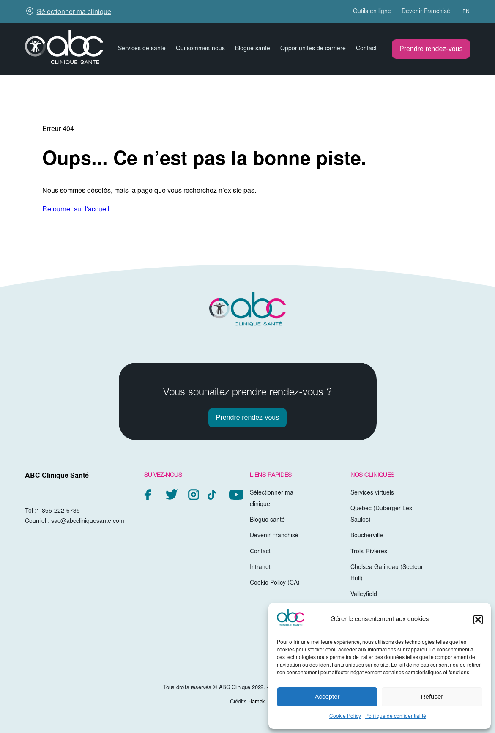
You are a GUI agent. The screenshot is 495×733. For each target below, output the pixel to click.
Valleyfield (363, 595)
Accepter (327, 696)
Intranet (260, 568)
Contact (366, 49)
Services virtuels (372, 493)
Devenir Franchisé (426, 12)
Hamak (256, 702)
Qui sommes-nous (200, 49)
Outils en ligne (372, 12)
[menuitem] (462, 12)
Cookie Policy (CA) (275, 583)
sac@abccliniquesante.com (87, 522)
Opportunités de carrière (313, 49)
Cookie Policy (345, 716)
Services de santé (142, 49)
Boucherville (366, 536)
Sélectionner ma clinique (74, 12)
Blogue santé (252, 49)
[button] (478, 619)
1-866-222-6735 (58, 511)
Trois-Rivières (368, 552)
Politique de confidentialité (395, 716)
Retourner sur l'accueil (75, 209)
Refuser (432, 696)
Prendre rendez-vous (430, 48)
